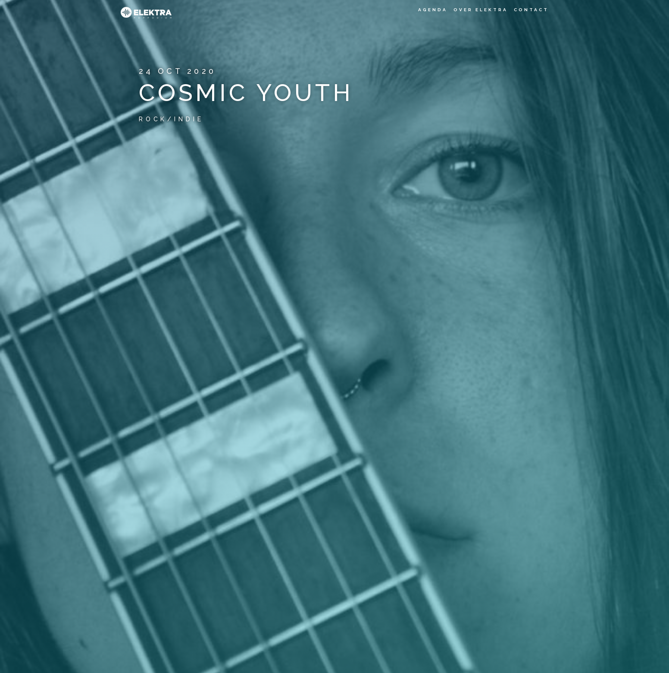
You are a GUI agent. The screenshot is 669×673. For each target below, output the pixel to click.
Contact (531, 9)
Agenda (432, 9)
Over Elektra (480, 9)
